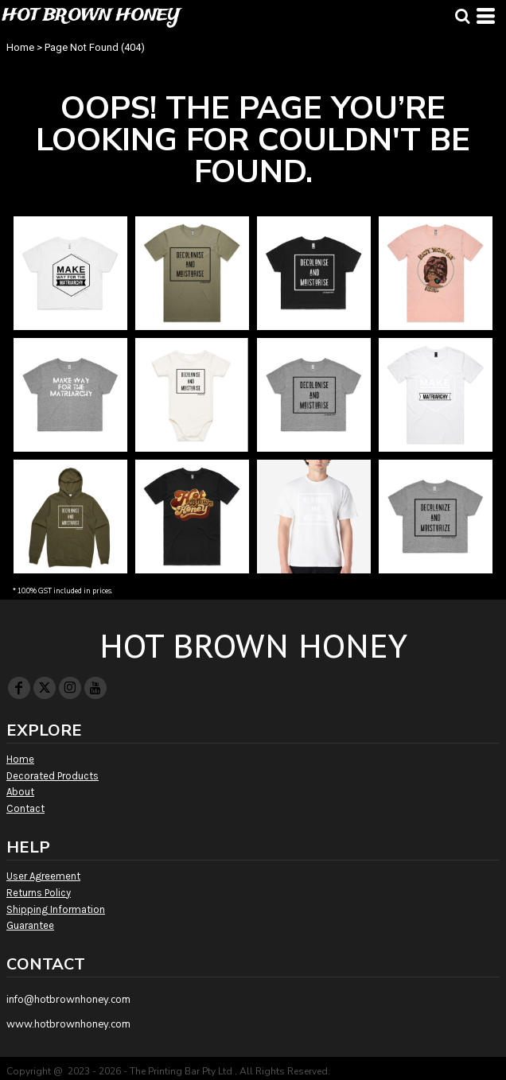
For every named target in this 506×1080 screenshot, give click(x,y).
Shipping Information (55, 909)
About (20, 792)
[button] (462, 16)
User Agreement (43, 876)
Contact (25, 808)
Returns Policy (38, 893)
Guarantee (30, 925)
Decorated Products (52, 776)
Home (20, 47)
